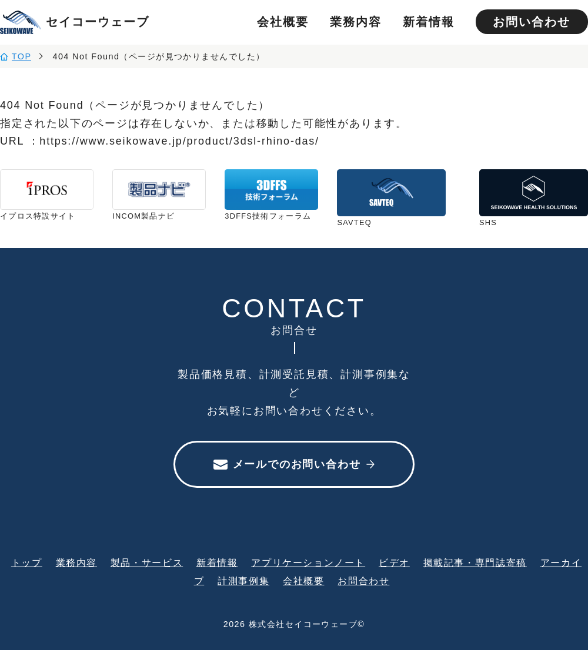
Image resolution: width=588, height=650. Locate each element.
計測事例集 (243, 580)
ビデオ (394, 562)
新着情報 (429, 21)
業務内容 (356, 21)
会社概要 (283, 21)
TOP (22, 56)
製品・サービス (147, 562)
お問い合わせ (531, 21)
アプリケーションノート (308, 562)
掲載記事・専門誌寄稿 (475, 562)
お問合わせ (363, 580)
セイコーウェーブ (75, 22)
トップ (26, 562)
